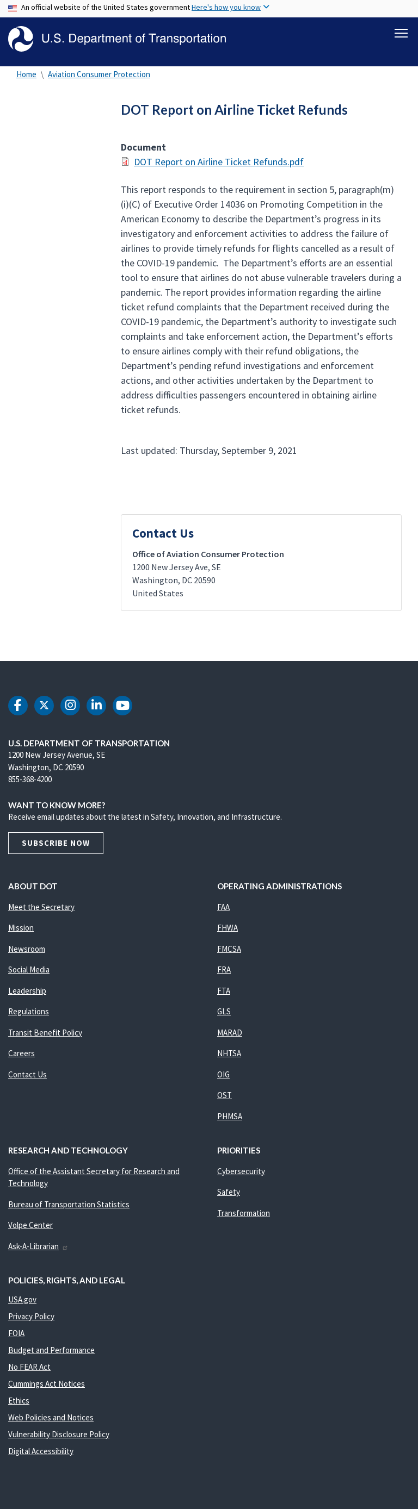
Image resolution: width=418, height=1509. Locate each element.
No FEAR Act (29, 1368)
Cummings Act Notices (46, 1385)
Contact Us (27, 1076)
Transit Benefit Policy (45, 1034)
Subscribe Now (56, 844)
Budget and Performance (51, 1351)
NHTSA (229, 1055)
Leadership (27, 992)
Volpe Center (30, 1227)
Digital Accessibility (40, 1453)
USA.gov (22, 1301)
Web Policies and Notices (51, 1419)
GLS (224, 1013)
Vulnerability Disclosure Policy (58, 1436)
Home (26, 76)
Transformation (243, 1214)
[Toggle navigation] (401, 33)
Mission (21, 930)
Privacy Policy (31, 1318)
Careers (21, 1055)
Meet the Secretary (41, 908)
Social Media (29, 971)
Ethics (18, 1402)
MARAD (229, 1034)
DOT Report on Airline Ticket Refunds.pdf (219, 163)
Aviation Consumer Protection (99, 76)
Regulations (28, 1013)
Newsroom (26, 950)
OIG (223, 1076)
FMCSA (229, 950)
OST (224, 1097)
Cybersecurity (241, 1173)
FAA (223, 908)
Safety (228, 1194)
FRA (224, 971)
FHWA (227, 930)
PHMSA (229, 1118)
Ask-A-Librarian (38, 1248)
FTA (223, 992)
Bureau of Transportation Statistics (69, 1206)
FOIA (16, 1335)
